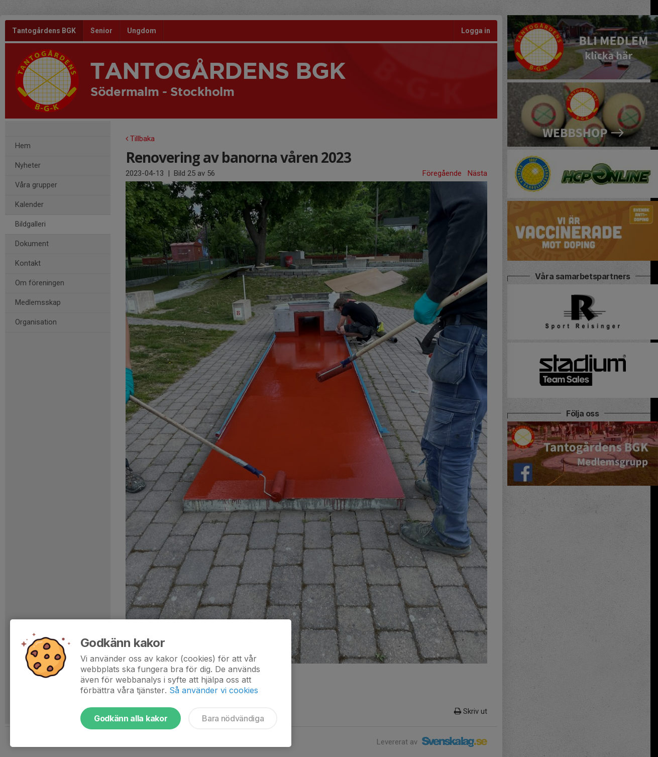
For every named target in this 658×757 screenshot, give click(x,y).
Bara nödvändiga (233, 718)
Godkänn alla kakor (130, 718)
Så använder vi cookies (213, 690)
